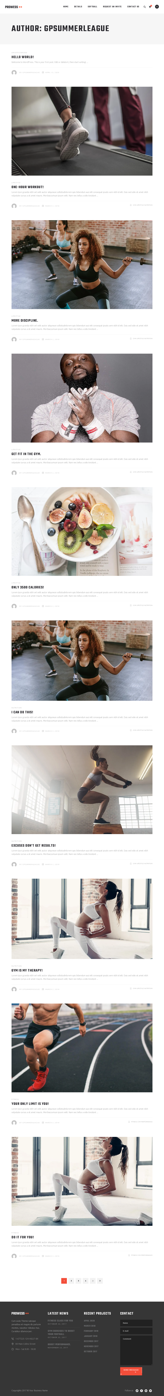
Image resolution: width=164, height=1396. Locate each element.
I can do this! (22, 712)
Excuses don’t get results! (34, 845)
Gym (134, 205)
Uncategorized (19, 52)
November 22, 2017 (58, 1347)
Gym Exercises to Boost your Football (61, 1332)
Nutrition (148, 205)
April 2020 (89, 1321)
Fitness (15, 1099)
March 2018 (90, 1326)
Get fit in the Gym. (26, 454)
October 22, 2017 (57, 1324)
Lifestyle (16, 182)
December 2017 (91, 1341)
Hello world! (23, 57)
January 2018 (91, 1336)
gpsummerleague (31, 72)
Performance (146, 1122)
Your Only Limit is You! (30, 1104)
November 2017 (91, 1346)
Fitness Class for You (60, 1321)
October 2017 (90, 1351)
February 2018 (91, 1331)
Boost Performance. (59, 1344)
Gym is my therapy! (27, 970)
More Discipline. (25, 320)
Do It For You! (23, 1237)
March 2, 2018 (52, 206)
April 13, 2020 (52, 72)
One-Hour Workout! (28, 187)
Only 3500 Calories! (28, 587)
